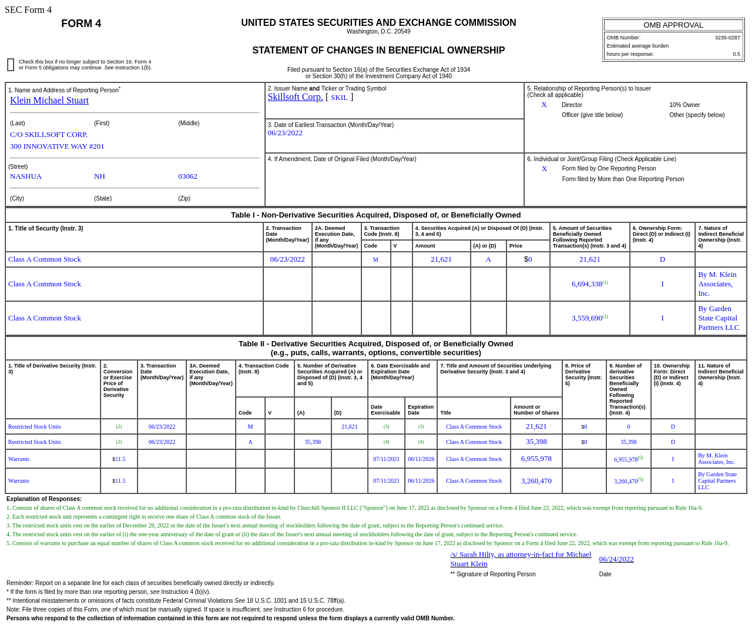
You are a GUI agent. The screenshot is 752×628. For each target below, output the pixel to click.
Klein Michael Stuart (49, 100)
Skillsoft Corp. (295, 97)
